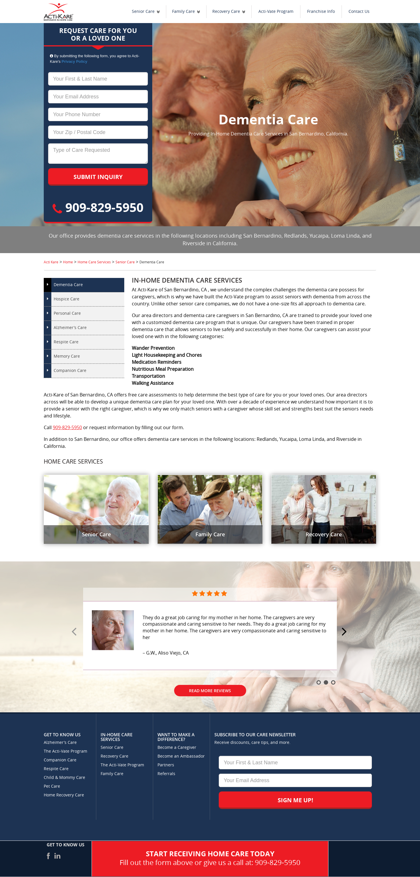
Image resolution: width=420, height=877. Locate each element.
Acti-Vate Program (275, 11)
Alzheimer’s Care (70, 327)
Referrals (166, 773)
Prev (75, 632)
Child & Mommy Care (64, 777)
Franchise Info (321, 11)
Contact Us (359, 11)
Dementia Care (68, 284)
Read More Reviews (210, 690)
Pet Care (52, 786)
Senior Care (143, 11)
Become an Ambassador (181, 756)
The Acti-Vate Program (65, 751)
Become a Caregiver (177, 747)
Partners (166, 765)
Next (345, 632)
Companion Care (70, 370)
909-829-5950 (98, 207)
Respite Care (66, 342)
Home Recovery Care (64, 795)
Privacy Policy (74, 61)
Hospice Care (66, 299)
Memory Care (67, 356)
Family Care (183, 11)
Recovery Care (226, 11)
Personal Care (67, 313)
